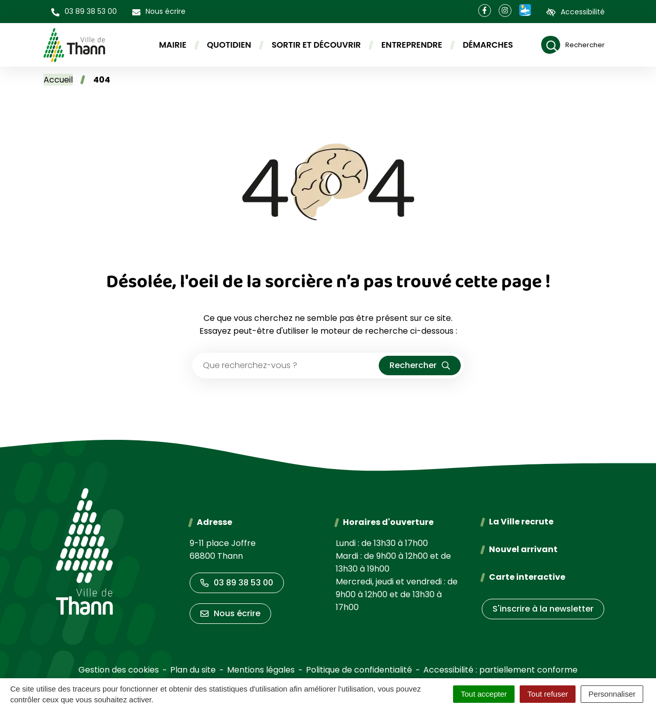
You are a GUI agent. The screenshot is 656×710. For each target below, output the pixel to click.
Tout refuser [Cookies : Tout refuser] (547, 693)
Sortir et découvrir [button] (316, 45)
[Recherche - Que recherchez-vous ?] (286, 365)
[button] (84, 11)
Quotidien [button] (229, 45)
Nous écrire (230, 613)
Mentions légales (261, 670)
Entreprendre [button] (411, 45)
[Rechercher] (573, 45)
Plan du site (193, 670)
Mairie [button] (173, 45)
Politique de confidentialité (359, 670)
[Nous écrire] (159, 11)
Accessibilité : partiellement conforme (500, 670)
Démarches (488, 45)
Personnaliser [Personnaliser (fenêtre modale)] (612, 693)
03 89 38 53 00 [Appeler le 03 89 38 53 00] (236, 583)
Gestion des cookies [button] (118, 670)
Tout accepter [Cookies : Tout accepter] (484, 693)
